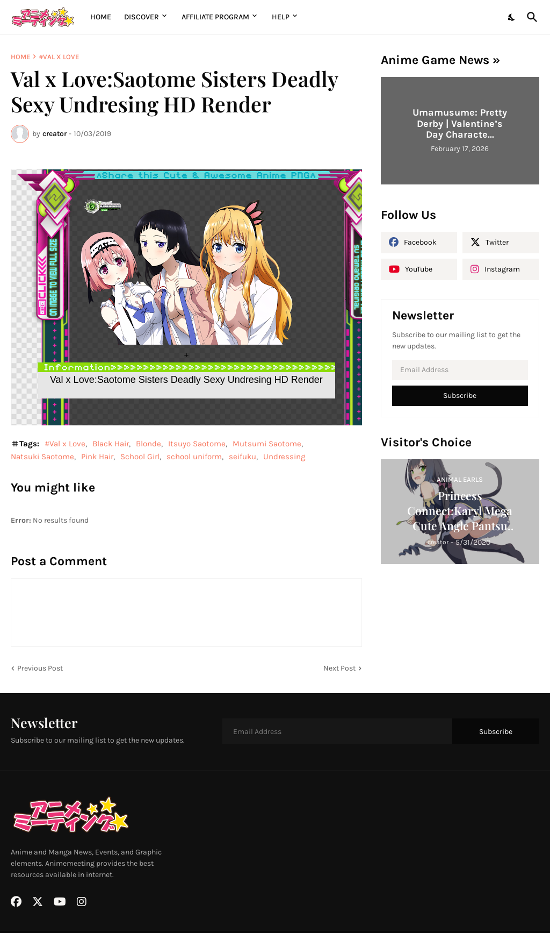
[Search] (530, 17)
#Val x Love (59, 56)
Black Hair (110, 443)
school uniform (194, 456)
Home (100, 17)
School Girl (140, 456)
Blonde (148, 443)
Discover (141, 17)
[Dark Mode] (512, 17)
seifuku (242, 456)
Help (281, 17)
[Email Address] (460, 370)
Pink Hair (97, 456)
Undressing (284, 456)
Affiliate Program (215, 17)
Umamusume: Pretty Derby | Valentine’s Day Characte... (459, 123)
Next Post (339, 668)
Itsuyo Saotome (197, 443)
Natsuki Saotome (42, 456)
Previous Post (40, 668)
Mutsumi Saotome (267, 443)
